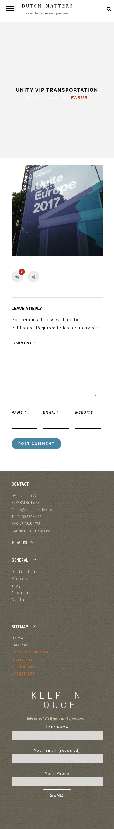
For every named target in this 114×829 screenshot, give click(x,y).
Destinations (25, 571)
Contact (20, 599)
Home (17, 638)
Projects (20, 578)
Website (84, 412)
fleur (79, 98)
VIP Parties (23, 666)
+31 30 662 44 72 (93, 9)
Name (19, 412)
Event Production (30, 652)
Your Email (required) (57, 754)
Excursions (23, 673)
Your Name (57, 731)
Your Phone (57, 786)
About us (21, 592)
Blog (16, 585)
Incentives (22, 659)
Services (20, 645)
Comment (23, 343)
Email (51, 412)
